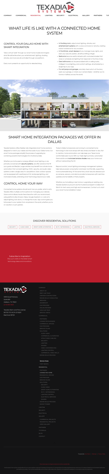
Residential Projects (48, 422)
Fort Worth (44, 364)
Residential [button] (35, 15)
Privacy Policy (101, 454)
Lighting (77, 227)
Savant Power (45, 404)
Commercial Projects (48, 419)
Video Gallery (45, 424)
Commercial (44, 316)
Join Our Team (45, 310)
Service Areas (45, 312)
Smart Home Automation (42, 227)
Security (12, 227)
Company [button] (8, 15)
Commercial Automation (50, 336)
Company (43, 288)
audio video (45, 333)
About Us (43, 290)
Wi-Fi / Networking (63, 227)
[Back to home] (55, 7)
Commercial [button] (21, 15)
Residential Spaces (47, 375)
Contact (42, 436)
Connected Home (46, 372)
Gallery (42, 416)
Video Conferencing (48, 348)
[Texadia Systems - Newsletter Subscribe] (72, 259)
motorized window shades (77, 158)
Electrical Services (92, 227)
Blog (40, 433)
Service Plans (45, 328)
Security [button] (60, 15)
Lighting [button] (49, 15)
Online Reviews (45, 307)
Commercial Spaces (47, 323)
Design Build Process (48, 355)
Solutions (43, 331)
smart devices (74, 51)
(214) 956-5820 (9, 304)
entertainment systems (67, 46)
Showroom (44, 303)
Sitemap (94, 454)
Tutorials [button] (43, 430)
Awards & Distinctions (48, 295)
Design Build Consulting (49, 298)
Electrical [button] (73, 15)
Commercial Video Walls (50, 352)
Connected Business (47, 321)
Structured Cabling (48, 338)
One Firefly (87, 454)
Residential (44, 367)
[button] (71, 114)
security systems (27, 164)
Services (43, 300)
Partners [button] (98, 15)
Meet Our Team (45, 293)
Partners (43, 319)
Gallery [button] (86, 15)
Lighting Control (47, 350)
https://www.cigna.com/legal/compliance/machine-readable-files (55, 464)
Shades (43, 345)
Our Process (44, 305)
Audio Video (24, 227)
